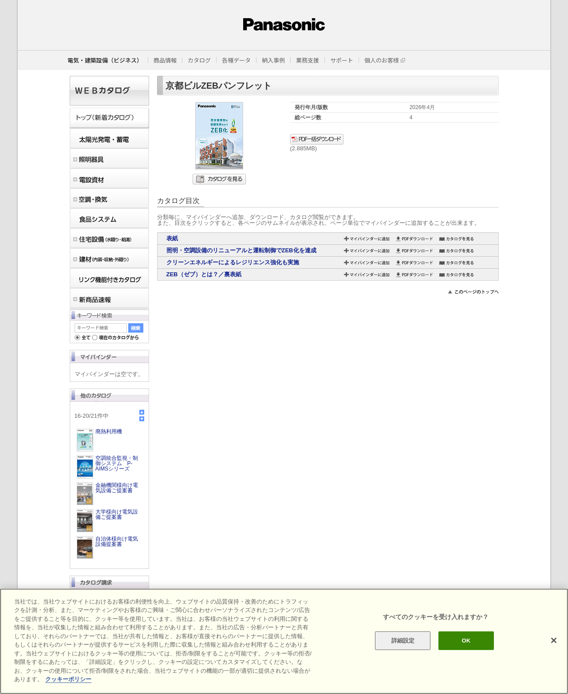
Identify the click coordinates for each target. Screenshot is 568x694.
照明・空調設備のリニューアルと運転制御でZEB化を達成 (241, 250)
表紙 (172, 238)
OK (466, 640)
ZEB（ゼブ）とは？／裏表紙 (203, 274)
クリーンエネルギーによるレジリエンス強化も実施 (232, 262)
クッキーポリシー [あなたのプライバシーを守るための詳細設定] (68, 679)
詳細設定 (403, 640)
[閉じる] (554, 640)
